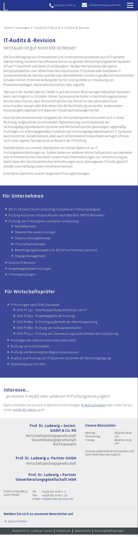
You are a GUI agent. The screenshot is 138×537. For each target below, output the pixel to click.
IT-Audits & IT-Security (46, 27)
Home (8, 27)
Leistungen (22, 27)
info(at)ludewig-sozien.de (104, 5)
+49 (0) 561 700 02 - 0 (27, 419)
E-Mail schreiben (94, 414)
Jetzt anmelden (17, 523)
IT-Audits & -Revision (76, 27)
